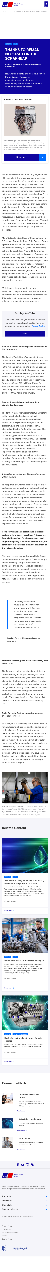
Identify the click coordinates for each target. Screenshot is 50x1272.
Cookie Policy (38, 326)
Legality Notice (7, 1229)
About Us (25, 1196)
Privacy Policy (7, 1226)
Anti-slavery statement (10, 1232)
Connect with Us (25, 1209)
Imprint (4, 1236)
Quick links (25, 1205)
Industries (25, 1200)
